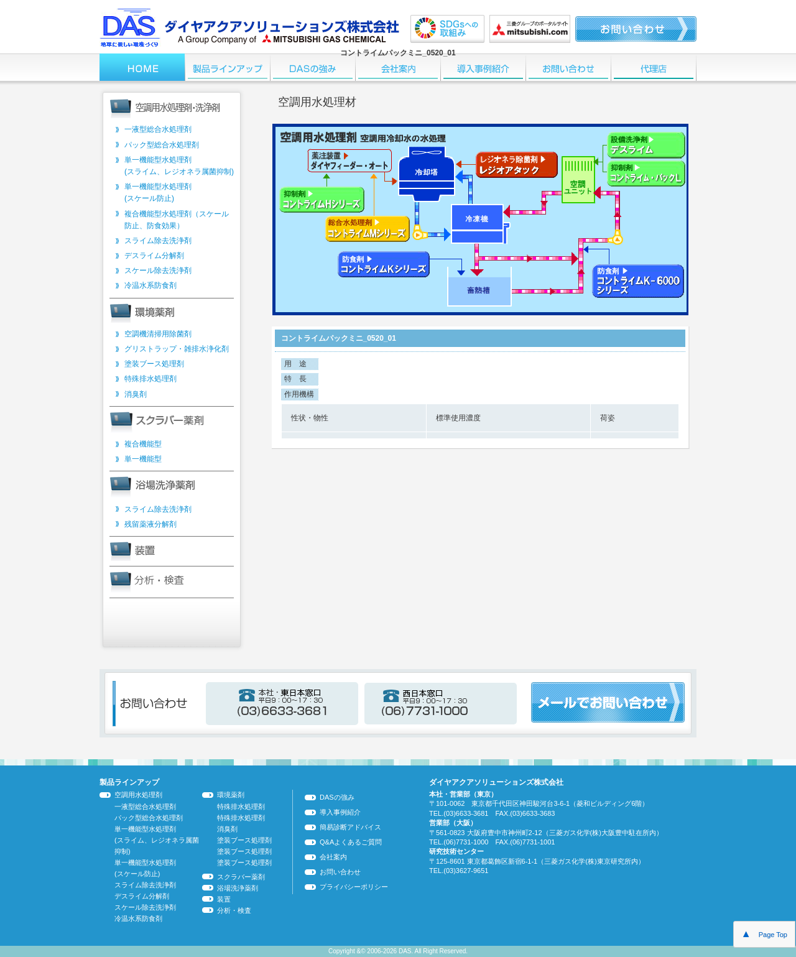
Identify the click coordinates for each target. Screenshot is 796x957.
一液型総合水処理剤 (158, 129)
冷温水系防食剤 (150, 285)
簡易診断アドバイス (350, 827)
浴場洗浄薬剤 (237, 888)
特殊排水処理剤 (150, 378)
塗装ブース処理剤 (154, 363)
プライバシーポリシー (354, 886)
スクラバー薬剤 (241, 877)
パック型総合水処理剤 (161, 145)
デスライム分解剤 (154, 255)
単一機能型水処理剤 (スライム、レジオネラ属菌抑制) (156, 840)
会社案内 (333, 857)
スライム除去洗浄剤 (158, 240)
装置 (224, 899)
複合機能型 (143, 444)
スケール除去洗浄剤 (158, 270)
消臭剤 (135, 394)
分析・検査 (234, 910)
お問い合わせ (340, 872)
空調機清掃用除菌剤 (158, 334)
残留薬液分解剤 (150, 524)
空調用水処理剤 (138, 794)
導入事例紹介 (340, 812)
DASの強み (337, 797)
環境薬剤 (230, 794)
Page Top (764, 933)
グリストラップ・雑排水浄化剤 (176, 348)
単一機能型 (143, 459)
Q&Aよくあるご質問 (351, 842)
